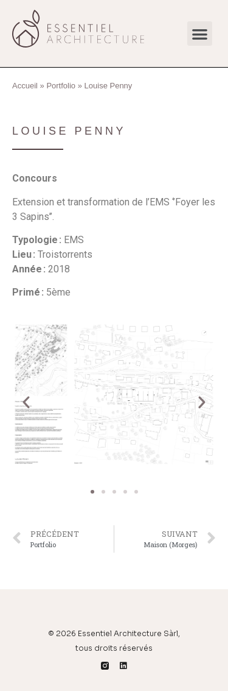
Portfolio (60, 85)
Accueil (25, 85)
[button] (199, 33)
